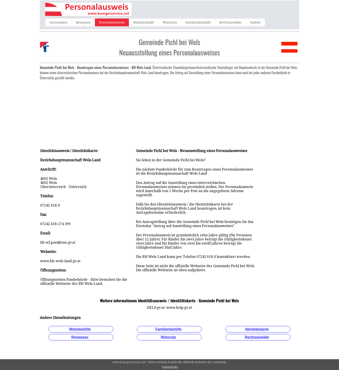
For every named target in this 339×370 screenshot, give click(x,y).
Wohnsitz (170, 22)
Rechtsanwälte (230, 22)
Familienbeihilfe (198, 22)
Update (255, 22)
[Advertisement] (169, 112)
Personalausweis (112, 22)
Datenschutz (170, 366)
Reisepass (83, 22)
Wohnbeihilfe (143, 22)
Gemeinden (58, 22)
